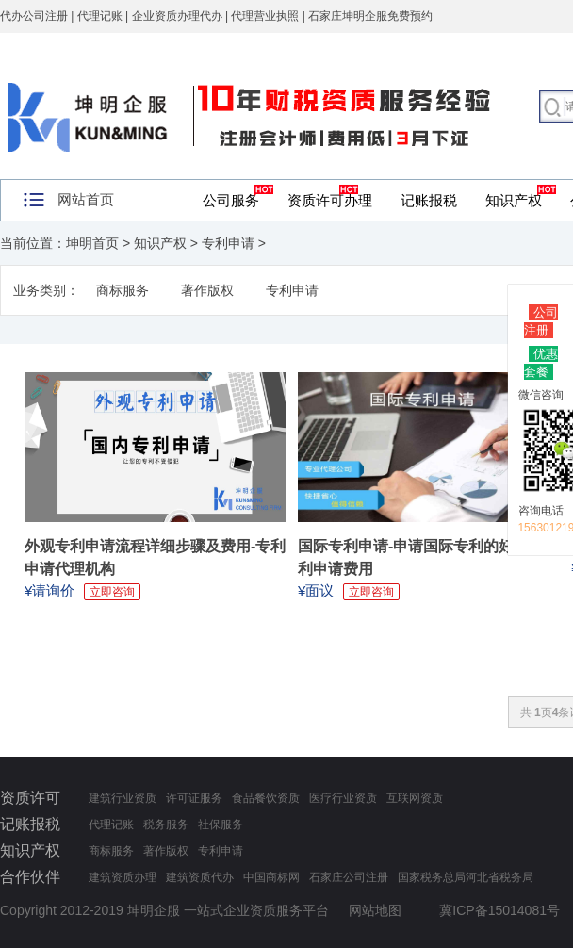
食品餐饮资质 (266, 798)
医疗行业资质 (343, 798)
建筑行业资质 (122, 798)
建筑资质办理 (122, 877)
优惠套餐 (541, 363)
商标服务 (122, 290)
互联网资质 (414, 798)
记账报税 (429, 200)
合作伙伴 (30, 877)
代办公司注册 (34, 16)
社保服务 (220, 824)
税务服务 (165, 824)
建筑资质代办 (200, 877)
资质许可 (30, 798)
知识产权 (513, 200)
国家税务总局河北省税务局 (465, 877)
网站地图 (375, 910)
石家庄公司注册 (348, 877)
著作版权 (207, 290)
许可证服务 (194, 798)
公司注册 (541, 321)
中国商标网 (271, 877)
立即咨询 (112, 591)
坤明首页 (92, 243)
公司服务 (231, 200)
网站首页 (85, 199)
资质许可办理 (329, 200)
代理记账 (111, 824)
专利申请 (228, 243)
